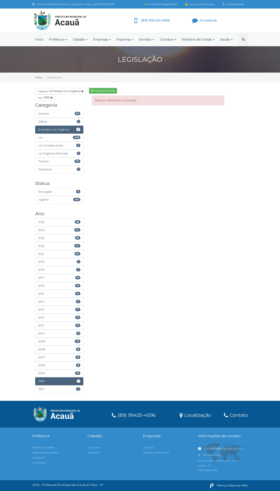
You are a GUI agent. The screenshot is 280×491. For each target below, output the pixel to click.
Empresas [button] (102, 39)
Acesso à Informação (200, 4)
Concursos (94, 447)
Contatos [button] (168, 39)
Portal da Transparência (160, 4)
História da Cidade (43, 447)
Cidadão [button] (80, 39)
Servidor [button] (146, 39)
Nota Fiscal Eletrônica (156, 452)
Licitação (148, 447)
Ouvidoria (94, 452)
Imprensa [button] (124, 39)
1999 (45, 97)
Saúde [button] (226, 39)
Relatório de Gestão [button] (198, 39)
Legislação (38, 457)
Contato (236, 414)
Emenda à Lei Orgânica (61, 91)
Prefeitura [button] (58, 39)
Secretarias (39, 462)
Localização (195, 414)
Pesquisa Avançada (103, 90)
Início (39, 39)
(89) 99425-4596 (134, 414)
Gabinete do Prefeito (45, 452)
